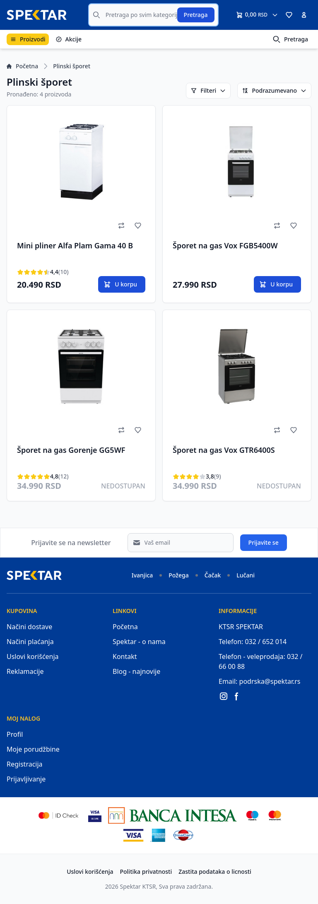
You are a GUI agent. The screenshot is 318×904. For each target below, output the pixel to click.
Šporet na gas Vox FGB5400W (225, 245)
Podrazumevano (274, 90)
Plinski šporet (71, 66)
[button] (289, 14)
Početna (22, 66)
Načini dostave (29, 626)
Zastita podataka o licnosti (214, 871)
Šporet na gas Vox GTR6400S (224, 450)
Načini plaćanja (30, 641)
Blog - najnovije (136, 671)
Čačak (213, 575)
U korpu (120, 284)
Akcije (68, 39)
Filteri (208, 90)
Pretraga (196, 15)
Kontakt (125, 656)
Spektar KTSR (138, 886)
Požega (178, 575)
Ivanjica (142, 575)
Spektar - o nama (139, 641)
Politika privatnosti (146, 871)
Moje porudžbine (33, 749)
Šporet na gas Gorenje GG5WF (71, 450)
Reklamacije (25, 671)
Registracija (25, 764)
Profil (15, 734)
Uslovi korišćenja (33, 656)
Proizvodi (28, 39)
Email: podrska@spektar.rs (260, 681)
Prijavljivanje (26, 779)
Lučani (245, 575)
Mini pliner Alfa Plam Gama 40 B (75, 245)
